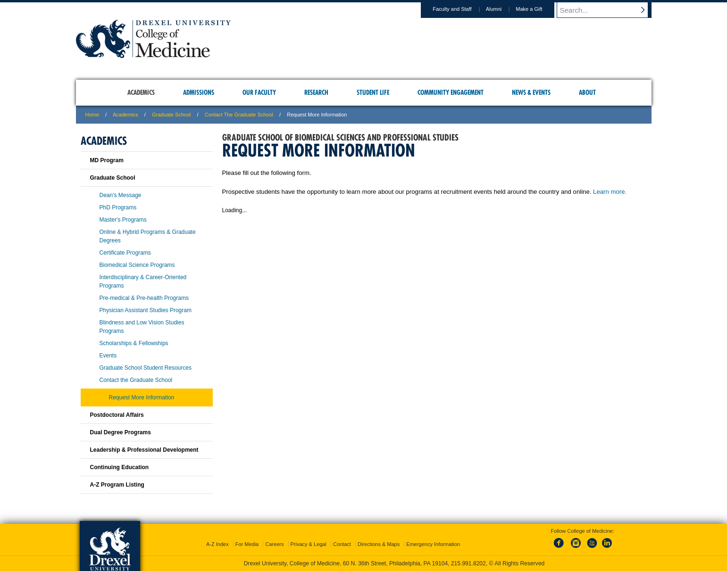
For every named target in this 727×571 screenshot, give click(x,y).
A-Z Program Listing (117, 484)
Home (92, 114)
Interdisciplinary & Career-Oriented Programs (143, 281)
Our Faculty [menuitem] (259, 92)
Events (108, 355)
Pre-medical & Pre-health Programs (144, 298)
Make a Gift (538, 9)
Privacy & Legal (308, 544)
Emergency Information (433, 544)
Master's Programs (123, 219)
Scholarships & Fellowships (134, 343)
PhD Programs (118, 207)
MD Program (107, 160)
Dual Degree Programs (120, 432)
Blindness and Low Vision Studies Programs (142, 326)
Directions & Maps (379, 544)
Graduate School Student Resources (146, 367)
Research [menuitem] (316, 92)
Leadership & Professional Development (144, 450)
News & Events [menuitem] (531, 92)
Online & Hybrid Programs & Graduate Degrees (148, 236)
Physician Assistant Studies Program (146, 310)
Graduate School (171, 114)
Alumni (503, 9)
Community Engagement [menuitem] (451, 92)
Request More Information (142, 397)
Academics (125, 114)
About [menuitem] (587, 92)
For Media (247, 544)
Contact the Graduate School (239, 114)
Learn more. (610, 191)
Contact (342, 544)
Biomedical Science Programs (137, 265)
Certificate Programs (125, 252)
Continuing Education (119, 467)
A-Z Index (217, 544)
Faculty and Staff (461, 9)
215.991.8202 (468, 563)
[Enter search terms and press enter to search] (608, 9)
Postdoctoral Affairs (117, 415)
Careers (274, 544)
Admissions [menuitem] (198, 92)
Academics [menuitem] (141, 92)
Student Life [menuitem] (373, 92)
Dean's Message (121, 195)
